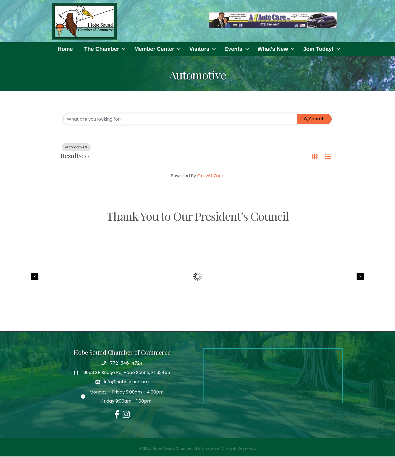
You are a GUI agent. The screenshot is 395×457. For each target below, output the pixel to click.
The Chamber (101, 49)
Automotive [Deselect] (76, 147)
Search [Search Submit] (314, 119)
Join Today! (318, 49)
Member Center (154, 49)
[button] (315, 157)
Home (65, 49)
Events (233, 49)
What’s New (273, 49)
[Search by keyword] (180, 119)
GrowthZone (210, 176)
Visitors (199, 49)
